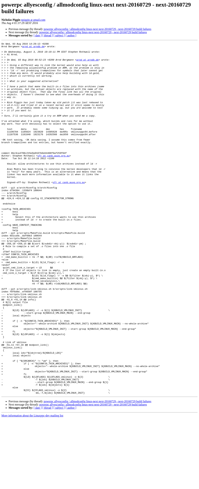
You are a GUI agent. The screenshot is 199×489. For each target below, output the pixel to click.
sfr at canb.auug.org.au (53, 178)
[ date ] (38, 35)
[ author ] (71, 35)
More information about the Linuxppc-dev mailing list (32, 485)
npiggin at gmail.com (33, 19)
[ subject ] (59, 35)
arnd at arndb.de (33, 47)
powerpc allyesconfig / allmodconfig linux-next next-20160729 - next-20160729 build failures (97, 29)
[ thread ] (47, 35)
